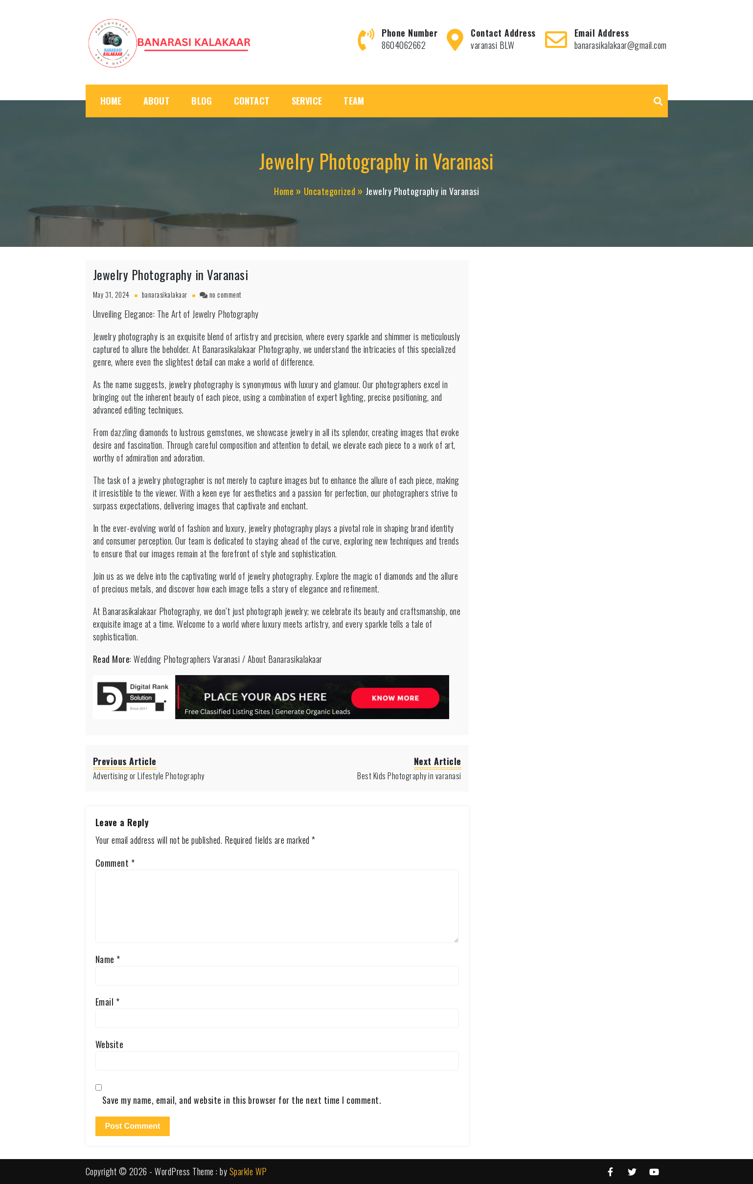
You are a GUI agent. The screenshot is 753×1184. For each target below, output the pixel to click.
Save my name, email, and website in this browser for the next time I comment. (242, 1100)
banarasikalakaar (164, 294)
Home (111, 100)
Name (107, 959)
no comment (225, 294)
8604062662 (404, 45)
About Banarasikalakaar (285, 659)
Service (307, 100)
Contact (252, 100)
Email (107, 1001)
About (156, 100)
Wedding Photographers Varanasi (187, 659)
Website (109, 1044)
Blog (201, 100)
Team (353, 100)
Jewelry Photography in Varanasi (171, 274)
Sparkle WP (248, 1171)
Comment (115, 862)
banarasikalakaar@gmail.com (620, 45)
